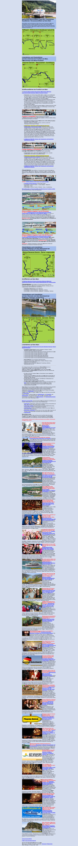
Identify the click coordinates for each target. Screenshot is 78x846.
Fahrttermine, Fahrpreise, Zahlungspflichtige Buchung (36, 125)
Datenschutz (49, 843)
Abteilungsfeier (25, 395)
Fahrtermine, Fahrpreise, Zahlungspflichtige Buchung (36, 155)
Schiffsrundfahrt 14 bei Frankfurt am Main (32, 126)
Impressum (44, 843)
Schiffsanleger (31, 391)
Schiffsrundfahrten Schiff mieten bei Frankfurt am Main (37, 181)
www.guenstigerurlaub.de (30, 840)
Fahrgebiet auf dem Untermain (30, 183)
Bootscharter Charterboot (29, 410)
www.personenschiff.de (27, 838)
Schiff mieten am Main (28, 405)
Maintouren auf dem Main (27, 400)
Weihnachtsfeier (40, 396)
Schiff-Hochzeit (41, 394)
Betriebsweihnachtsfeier (51, 396)
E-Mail (23, 840)
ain (25, 382)
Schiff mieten (26, 393)
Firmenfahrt (48, 394)
